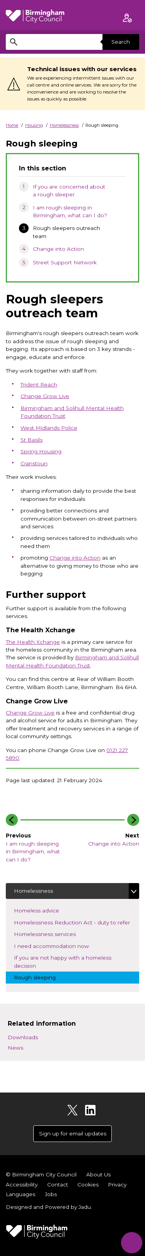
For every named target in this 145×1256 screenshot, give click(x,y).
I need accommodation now (58, 945)
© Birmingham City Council (41, 1174)
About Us (98, 1174)
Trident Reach (38, 384)
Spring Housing (40, 451)
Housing (34, 125)
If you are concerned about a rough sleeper (69, 190)
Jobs (51, 1194)
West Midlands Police (48, 428)
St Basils (31, 440)
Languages (20, 1194)
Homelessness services (51, 933)
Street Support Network (65, 262)
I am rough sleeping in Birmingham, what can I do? (70, 211)
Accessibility (22, 1184)
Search (120, 42)
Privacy (117, 1184)
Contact (57, 1184)
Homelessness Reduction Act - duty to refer (76, 922)
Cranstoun (34, 463)
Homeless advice (43, 910)
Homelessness (64, 125)
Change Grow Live (44, 396)
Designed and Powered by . (49, 1207)
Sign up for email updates (72, 1133)
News (15, 1048)
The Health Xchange (33, 642)
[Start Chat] (131, 1242)
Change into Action (58, 249)
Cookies (88, 1184)
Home (12, 125)
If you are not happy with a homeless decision (62, 961)
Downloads (23, 1037)
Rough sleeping (41, 976)
